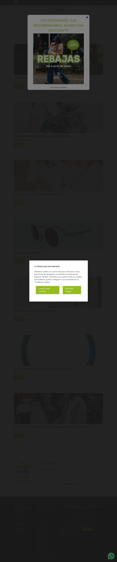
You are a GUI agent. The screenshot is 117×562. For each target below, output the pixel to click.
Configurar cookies (44, 290)
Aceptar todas (69, 290)
